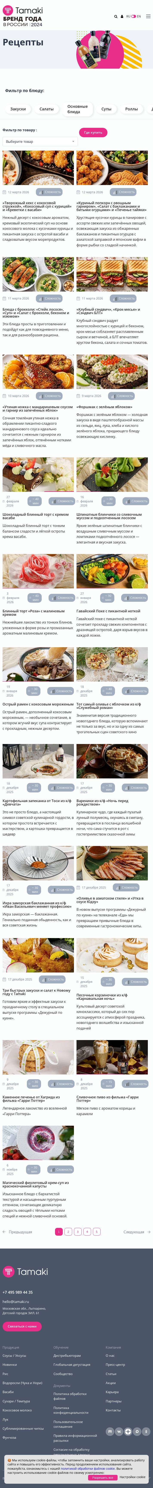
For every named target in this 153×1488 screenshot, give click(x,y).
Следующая (134, 1231)
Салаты (47, 108)
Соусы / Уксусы (14, 1355)
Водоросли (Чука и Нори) (22, 1383)
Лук (5, 1419)
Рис (5, 1374)
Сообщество (63, 1374)
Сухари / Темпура (16, 1401)
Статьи (111, 1374)
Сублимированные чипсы (23, 1428)
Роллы (131, 108)
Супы (106, 108)
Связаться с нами (22, 1326)
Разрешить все (102, 1477)
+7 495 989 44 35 (18, 1292)
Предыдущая (20, 1231)
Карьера (112, 1392)
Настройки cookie (132, 1477)
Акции (111, 1383)
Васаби (8, 1392)
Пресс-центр (115, 1364)
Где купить (93, 132)
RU (128, 16)
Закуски (18, 108)
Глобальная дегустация (72, 1364)
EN (139, 16)
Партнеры (114, 1401)
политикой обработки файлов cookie (88, 1468)
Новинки (10, 1364)
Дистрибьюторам (67, 1355)
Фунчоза (9, 1437)
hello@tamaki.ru (16, 1301)
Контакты (113, 1410)
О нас (110, 1355)
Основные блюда (77, 109)
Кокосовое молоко (17, 1410)
